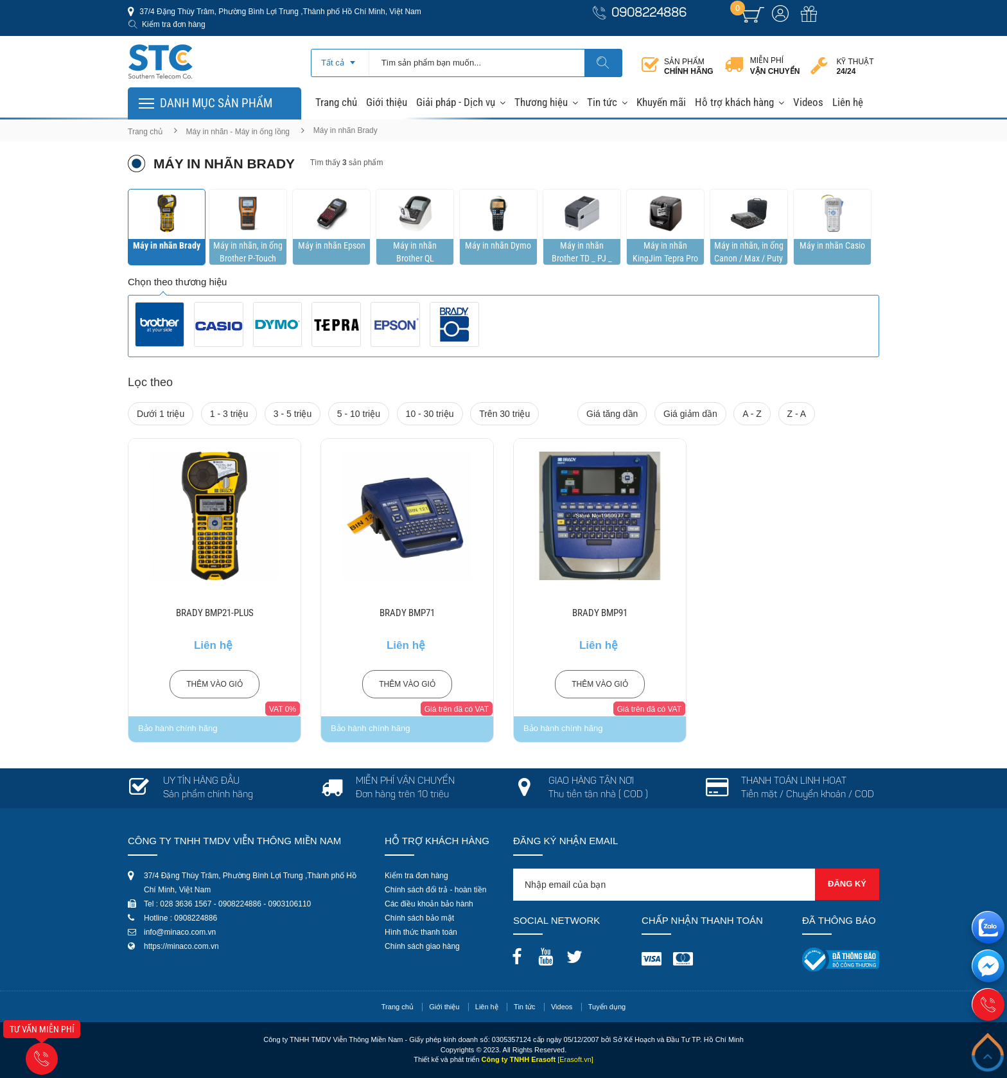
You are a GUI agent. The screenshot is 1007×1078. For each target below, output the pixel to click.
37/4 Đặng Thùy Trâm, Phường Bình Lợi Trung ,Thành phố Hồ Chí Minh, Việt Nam (279, 11)
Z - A (797, 414)
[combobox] (340, 58)
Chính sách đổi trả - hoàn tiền (435, 889)
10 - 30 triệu (430, 414)
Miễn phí (775, 66)
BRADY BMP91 (599, 613)
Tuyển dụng (607, 1007)
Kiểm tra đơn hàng (174, 24)
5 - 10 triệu (358, 414)
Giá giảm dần (690, 414)
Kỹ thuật (854, 66)
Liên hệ (847, 102)
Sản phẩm (689, 66)
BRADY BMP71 (407, 613)
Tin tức (602, 102)
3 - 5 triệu (292, 414)
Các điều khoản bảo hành (429, 903)
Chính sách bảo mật (419, 918)
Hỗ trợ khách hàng (734, 102)
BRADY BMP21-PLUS (215, 613)
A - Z (752, 414)
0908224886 (649, 14)
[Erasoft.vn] (575, 1059)
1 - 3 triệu (229, 414)
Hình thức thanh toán (421, 932)
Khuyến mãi (661, 102)
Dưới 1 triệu (160, 414)
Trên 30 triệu (504, 414)
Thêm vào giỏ (214, 684)
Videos (808, 102)
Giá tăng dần (612, 414)
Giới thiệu (386, 102)
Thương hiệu (541, 102)
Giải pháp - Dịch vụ (455, 102)
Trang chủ (336, 102)
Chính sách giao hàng (422, 946)
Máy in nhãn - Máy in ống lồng (238, 131)
